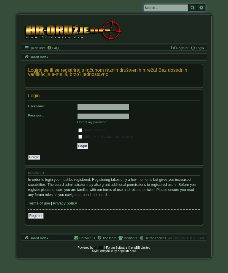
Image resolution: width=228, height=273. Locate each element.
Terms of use (39, 203)
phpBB (98, 247)
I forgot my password (92, 122)
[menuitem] (53, 48)
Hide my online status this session (105, 136)
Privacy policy (65, 203)
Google (34, 157)
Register (36, 216)
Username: (36, 106)
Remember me (92, 130)
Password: (36, 115)
